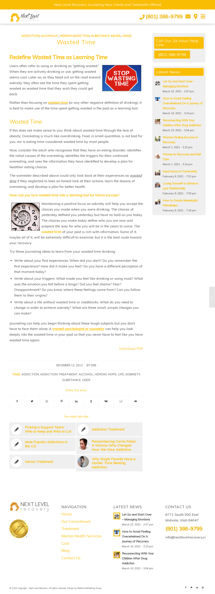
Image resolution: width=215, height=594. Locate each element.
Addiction (30, 374)
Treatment (70, 528)
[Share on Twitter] (32, 401)
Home (66, 514)
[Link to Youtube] (203, 587)
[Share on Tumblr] (91, 401)
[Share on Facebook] (17, 401)
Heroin (100, 374)
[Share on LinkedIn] (76, 401)
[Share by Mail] (135, 401)
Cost (65, 543)
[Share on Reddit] (120, 401)
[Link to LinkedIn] (197, 587)
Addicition (30, 36)
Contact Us (71, 557)
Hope (112, 374)
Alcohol (86, 374)
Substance (71, 380)
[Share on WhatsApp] (46, 401)
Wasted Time (76, 42)
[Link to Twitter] (191, 587)
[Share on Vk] (106, 401)
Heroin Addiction (75, 36)
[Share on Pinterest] (61, 401)
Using (126, 36)
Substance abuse (106, 36)
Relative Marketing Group (89, 588)
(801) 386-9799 (164, 16)
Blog (65, 550)
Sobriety (132, 374)
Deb (93, 365)
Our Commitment (76, 521)
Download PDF (131, 348)
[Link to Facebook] (186, 587)
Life (121, 374)
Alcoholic (49, 36)
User (86, 380)
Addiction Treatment (58, 374)
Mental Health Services (81, 536)
